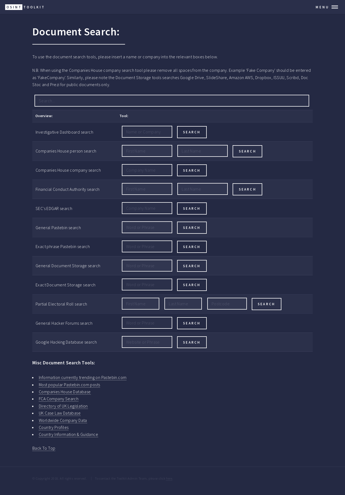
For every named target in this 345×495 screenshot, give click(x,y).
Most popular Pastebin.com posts (69, 384)
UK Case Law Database (60, 413)
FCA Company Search (58, 398)
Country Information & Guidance (68, 434)
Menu (322, 7)
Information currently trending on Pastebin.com (82, 377)
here (169, 478)
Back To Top (43, 448)
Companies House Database (65, 391)
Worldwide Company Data (63, 420)
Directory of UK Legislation (63, 406)
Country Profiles (53, 427)
